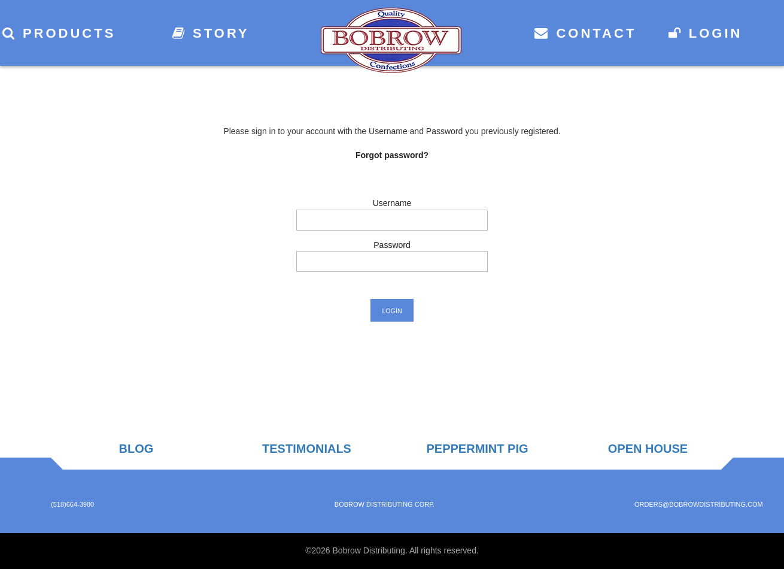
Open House (648, 448)
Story (211, 33)
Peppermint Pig (477, 448)
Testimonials (306, 448)
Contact (585, 33)
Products (59, 33)
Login (705, 33)
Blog (136, 448)
